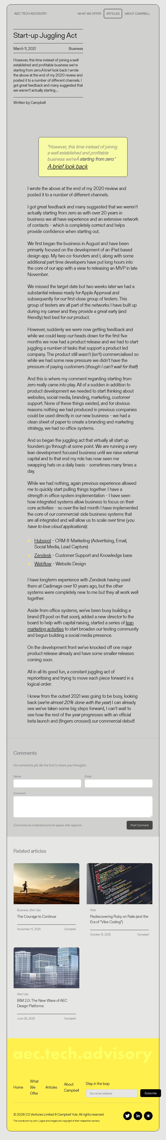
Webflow (42, 563)
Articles (113, 13)
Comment (19, 793)
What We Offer (89, 13)
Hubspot (42, 540)
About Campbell (137, 13)
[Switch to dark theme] (148, 1115)
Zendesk (42, 555)
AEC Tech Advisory (30, 13)
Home (18, 1087)
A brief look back (67, 166)
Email (88, 776)
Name (17, 776)
